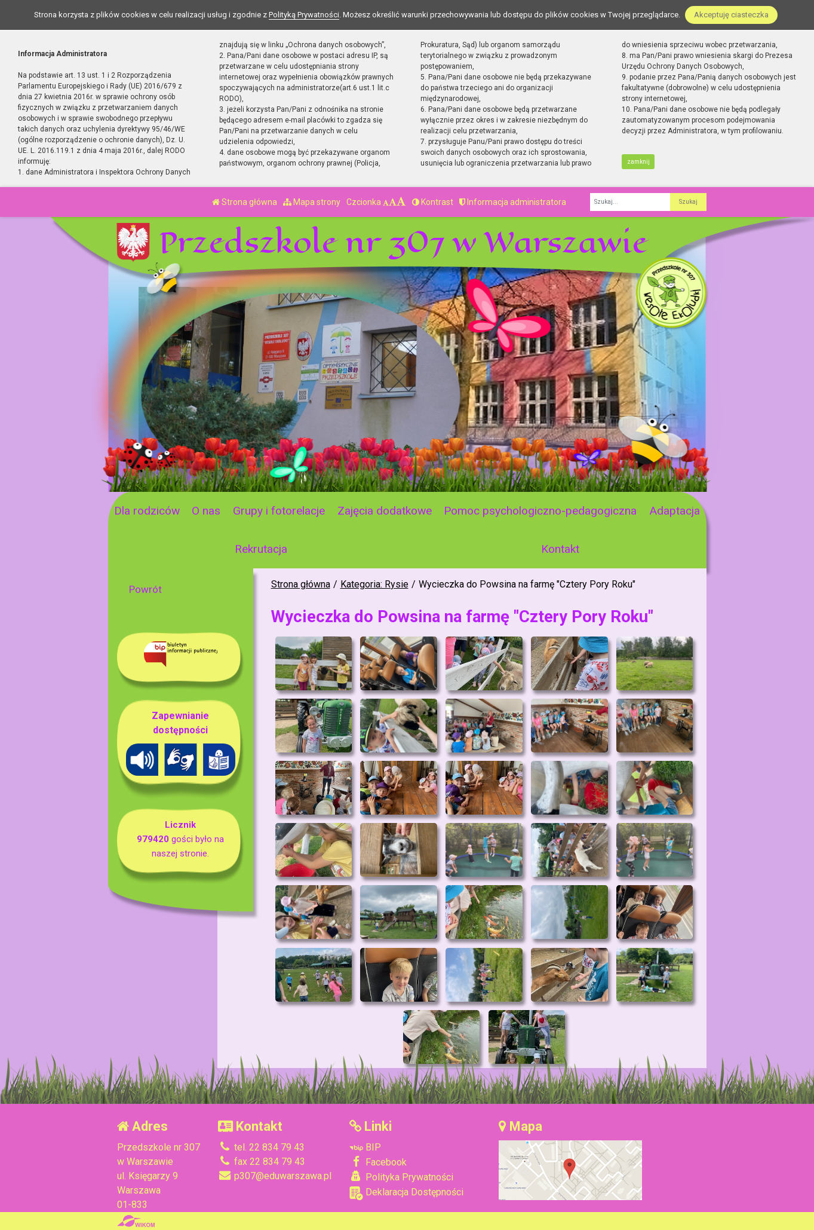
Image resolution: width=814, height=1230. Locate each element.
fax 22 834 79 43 (261, 1161)
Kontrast (432, 202)
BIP (365, 1147)
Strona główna (244, 202)
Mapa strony (311, 202)
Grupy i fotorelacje (279, 511)
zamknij (638, 161)
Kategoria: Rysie (374, 584)
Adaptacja (674, 511)
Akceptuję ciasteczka (731, 14)
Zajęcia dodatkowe (384, 511)
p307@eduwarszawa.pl (274, 1176)
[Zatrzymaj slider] (300, 479)
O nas (206, 511)
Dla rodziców (147, 511)
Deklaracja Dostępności (406, 1193)
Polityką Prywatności (304, 14)
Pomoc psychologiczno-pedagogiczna (540, 511)
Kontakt (560, 549)
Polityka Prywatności (401, 1177)
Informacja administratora (512, 202)
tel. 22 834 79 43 (261, 1147)
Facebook (378, 1162)
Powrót (145, 589)
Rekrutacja (261, 549)
